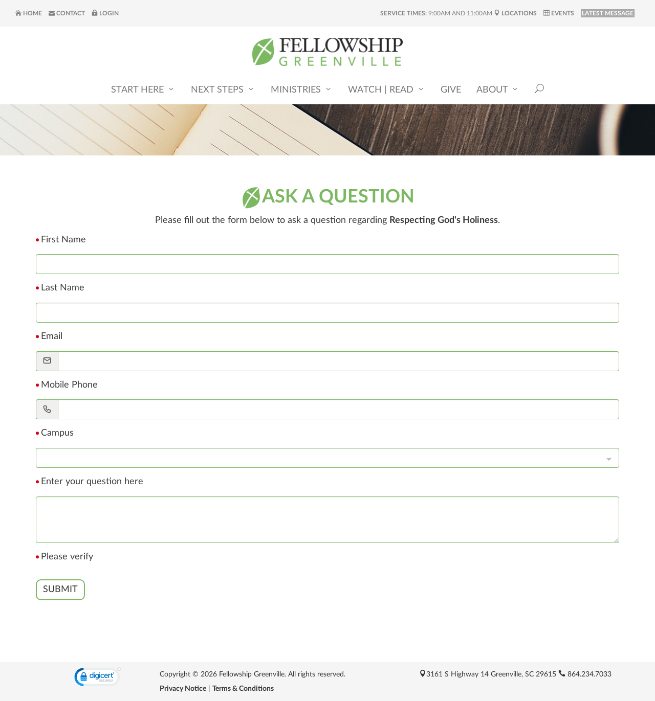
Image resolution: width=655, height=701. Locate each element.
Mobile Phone (69, 385)
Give (451, 90)
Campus (57, 433)
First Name (63, 239)
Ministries (302, 89)
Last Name (62, 287)
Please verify (67, 556)
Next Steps (223, 89)
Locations (515, 13)
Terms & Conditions (243, 688)
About (497, 89)
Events (558, 13)
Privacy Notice (183, 688)
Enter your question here (92, 481)
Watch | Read (386, 89)
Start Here (143, 89)
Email (51, 336)
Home (28, 13)
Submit (60, 589)
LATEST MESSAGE (608, 13)
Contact (67, 13)
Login (105, 13)
